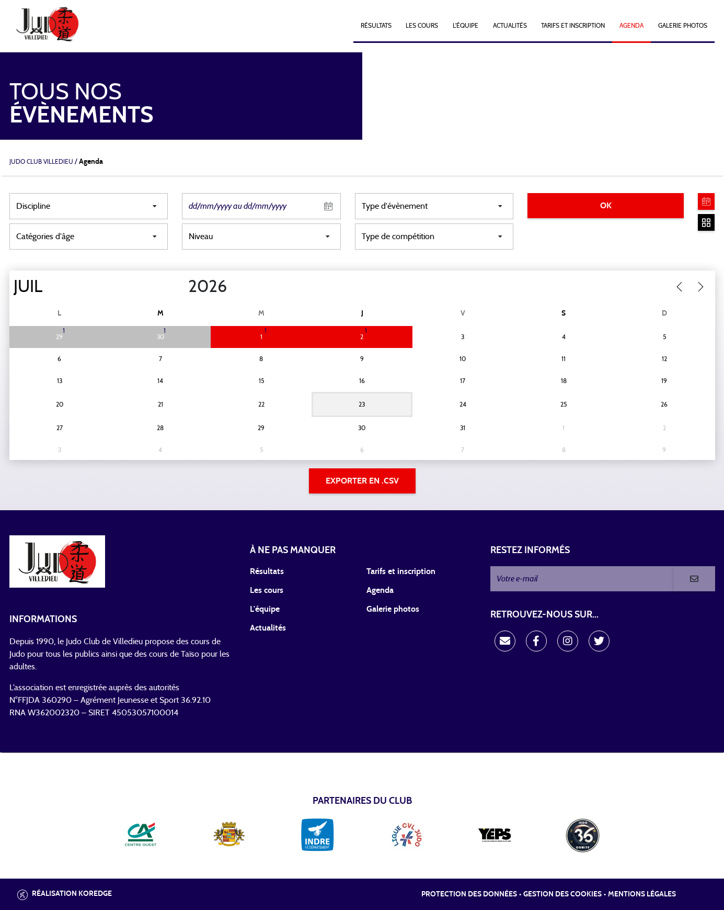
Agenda (631, 26)
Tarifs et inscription (400, 571)
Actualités (510, 26)
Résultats (376, 26)
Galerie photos (682, 26)
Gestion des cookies (562, 894)
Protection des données (469, 894)
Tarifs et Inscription (573, 26)
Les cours (422, 26)
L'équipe (465, 26)
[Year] (179, 286)
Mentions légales (642, 894)
